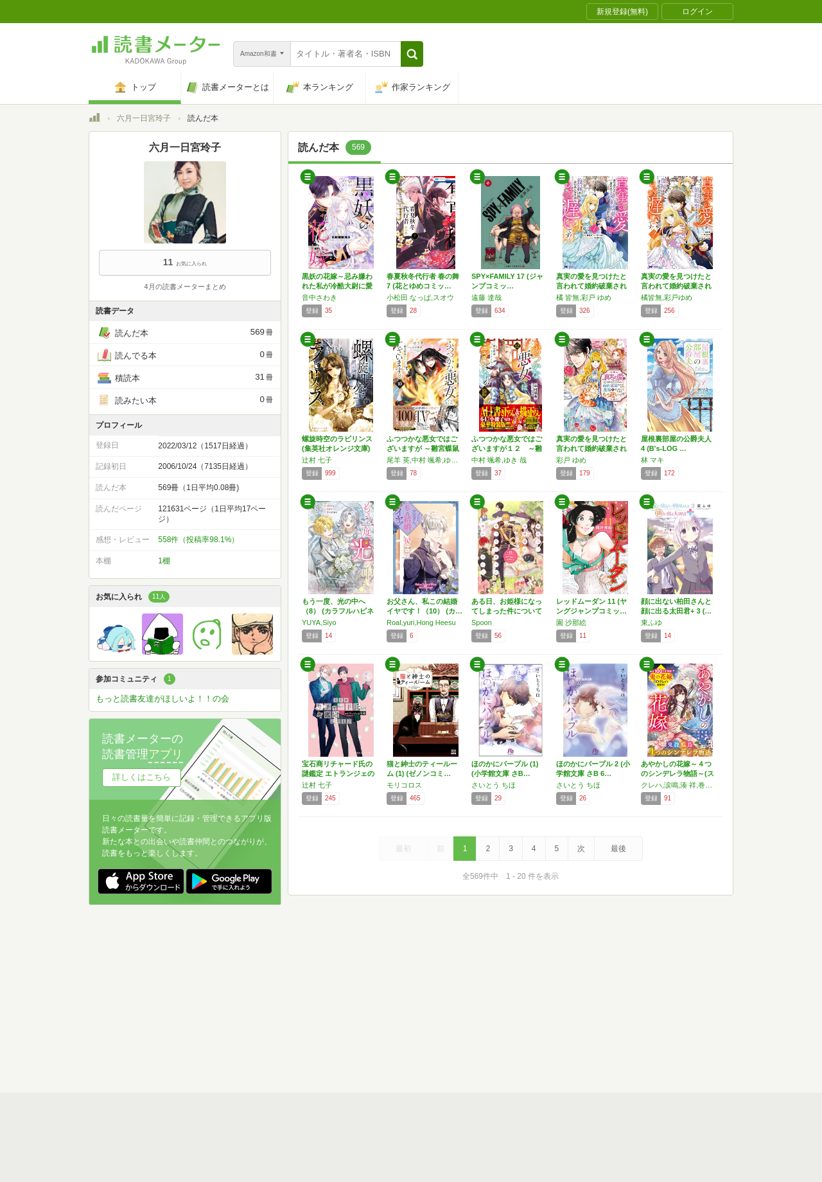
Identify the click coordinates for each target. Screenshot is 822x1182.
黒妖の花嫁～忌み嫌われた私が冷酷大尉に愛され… (337, 285)
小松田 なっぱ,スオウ (420, 297)
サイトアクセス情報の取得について (607, 997)
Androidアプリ (268, 1037)
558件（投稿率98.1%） (198, 539)
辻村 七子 (317, 460)
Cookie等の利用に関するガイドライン (459, 997)
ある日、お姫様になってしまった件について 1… (506, 610)
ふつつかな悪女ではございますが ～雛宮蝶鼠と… (423, 448)
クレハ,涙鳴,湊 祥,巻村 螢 (680, 785)
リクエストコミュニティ (486, 1017)
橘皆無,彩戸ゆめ (666, 297)
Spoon (481, 622)
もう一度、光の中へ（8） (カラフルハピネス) (338, 610)
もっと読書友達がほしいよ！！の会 (162, 698)
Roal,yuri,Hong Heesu (421, 622)
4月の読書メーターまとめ (184, 286)
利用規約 (416, 977)
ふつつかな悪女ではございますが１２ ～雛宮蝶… (506, 448)
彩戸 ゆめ (571, 460)
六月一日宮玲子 (144, 118)
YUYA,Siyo (319, 622)
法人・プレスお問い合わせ (377, 1017)
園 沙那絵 (571, 622)
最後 (618, 848)
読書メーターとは (275, 977)
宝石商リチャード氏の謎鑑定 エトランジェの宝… (338, 773)
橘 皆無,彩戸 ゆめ (583, 297)
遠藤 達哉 (486, 297)
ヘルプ (255, 1017)
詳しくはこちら (141, 777)
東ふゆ (651, 622)
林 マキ (652, 460)
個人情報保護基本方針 (333, 997)
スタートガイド (353, 977)
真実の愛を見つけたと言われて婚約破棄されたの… (591, 285)
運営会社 (259, 997)
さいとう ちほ (493, 785)
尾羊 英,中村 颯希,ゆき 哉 (426, 460)
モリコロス (404, 785)
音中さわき (319, 297)
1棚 (164, 560)
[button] (412, 54)
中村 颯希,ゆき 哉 (499, 460)
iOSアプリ (332, 1037)
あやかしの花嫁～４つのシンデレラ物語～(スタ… (677, 773)
